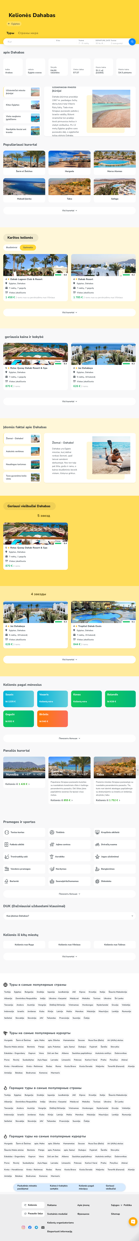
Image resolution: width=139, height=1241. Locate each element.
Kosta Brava (70, 1066)
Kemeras (43, 1072)
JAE (74, 992)
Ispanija (51, 992)
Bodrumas (31, 1072)
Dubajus (82, 1046)
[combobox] (28, 41)
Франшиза (83, 1213)
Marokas (79, 1011)
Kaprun (32, 1053)
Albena (65, 1053)
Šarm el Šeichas (23, 1040)
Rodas (49, 1066)
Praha (103, 1059)
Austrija (31, 1005)
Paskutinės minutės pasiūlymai (27, 1187)
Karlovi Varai (91, 1059)
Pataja (41, 1046)
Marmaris (55, 1072)
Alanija (131, 1066)
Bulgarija (29, 992)
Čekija (86, 1018)
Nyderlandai (102, 1005)
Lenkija (115, 1011)
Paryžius (114, 1059)
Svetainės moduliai (57, 1213)
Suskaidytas (28, 1059)
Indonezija (9, 1011)
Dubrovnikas (121, 1053)
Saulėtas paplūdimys (82, 1053)
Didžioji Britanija (57, 1005)
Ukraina (107, 998)
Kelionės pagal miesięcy (86, 1187)
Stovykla (115, 1046)
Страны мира (28, 33)
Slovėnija (32, 1018)
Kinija (50, 1011)
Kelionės (30, 1205)
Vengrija (42, 1005)
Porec (7, 1059)
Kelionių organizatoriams (60, 1222)
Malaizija (91, 1011)
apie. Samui (69, 1046)
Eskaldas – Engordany (14, 1053)
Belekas (19, 1072)
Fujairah (93, 1046)
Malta (69, 1011)
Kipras (82, 992)
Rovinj (16, 1059)
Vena (41, 1053)
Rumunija (126, 1011)
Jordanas (32, 1011)
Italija (102, 992)
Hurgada (8, 1040)
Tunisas (96, 998)
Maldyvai (74, 998)
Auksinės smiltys (103, 1053)
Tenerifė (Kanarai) (116, 1066)
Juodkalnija (63, 992)
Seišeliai (8, 1018)
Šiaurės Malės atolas (14, 1046)
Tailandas (51, 1018)
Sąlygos (115, 1205)
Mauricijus (103, 1011)
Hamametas (69, 1040)
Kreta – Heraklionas (13, 1066)
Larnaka (54, 1059)
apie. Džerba (54, 1040)
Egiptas (15, 23)
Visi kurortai (69, 210)
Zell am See (52, 1053)
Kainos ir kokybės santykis (59, 1187)
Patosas (77, 1059)
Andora (20, 1005)
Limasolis (66, 1059)
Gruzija (115, 1005)
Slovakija (19, 1018)
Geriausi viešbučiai (111, 1187)
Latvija (60, 1011)
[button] (28, 41)
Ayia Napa (42, 1059)
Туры (10, 33)
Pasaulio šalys (33, 1213)
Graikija (40, 992)
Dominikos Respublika (26, 998)
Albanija (8, 998)
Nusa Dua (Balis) (96, 1040)
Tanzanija (8, 1005)
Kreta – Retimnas (34, 1066)
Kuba (41, 1011)
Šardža (104, 1046)
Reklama (51, 1205)
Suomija (76, 1018)
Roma (58, 1066)
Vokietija (126, 1005)
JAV (41, 1018)
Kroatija (92, 992)
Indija (42, 998)
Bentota (31, 1046)
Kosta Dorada (85, 1066)
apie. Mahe (39, 1040)
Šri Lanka (119, 998)
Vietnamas (74, 1005)
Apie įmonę (83, 1205)
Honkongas (87, 1005)
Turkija (7, 992)
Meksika (86, 998)
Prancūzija (64, 1018)
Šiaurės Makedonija (118, 992)
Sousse (81, 1040)
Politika (128, 1205)
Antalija (8, 1072)
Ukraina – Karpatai (57, 998)
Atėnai (124, 1059)
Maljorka (100, 1066)
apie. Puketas (54, 1046)
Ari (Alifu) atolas (115, 1040)
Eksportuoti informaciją (59, 1231)
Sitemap (115, 1213)
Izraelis (20, 1011)
